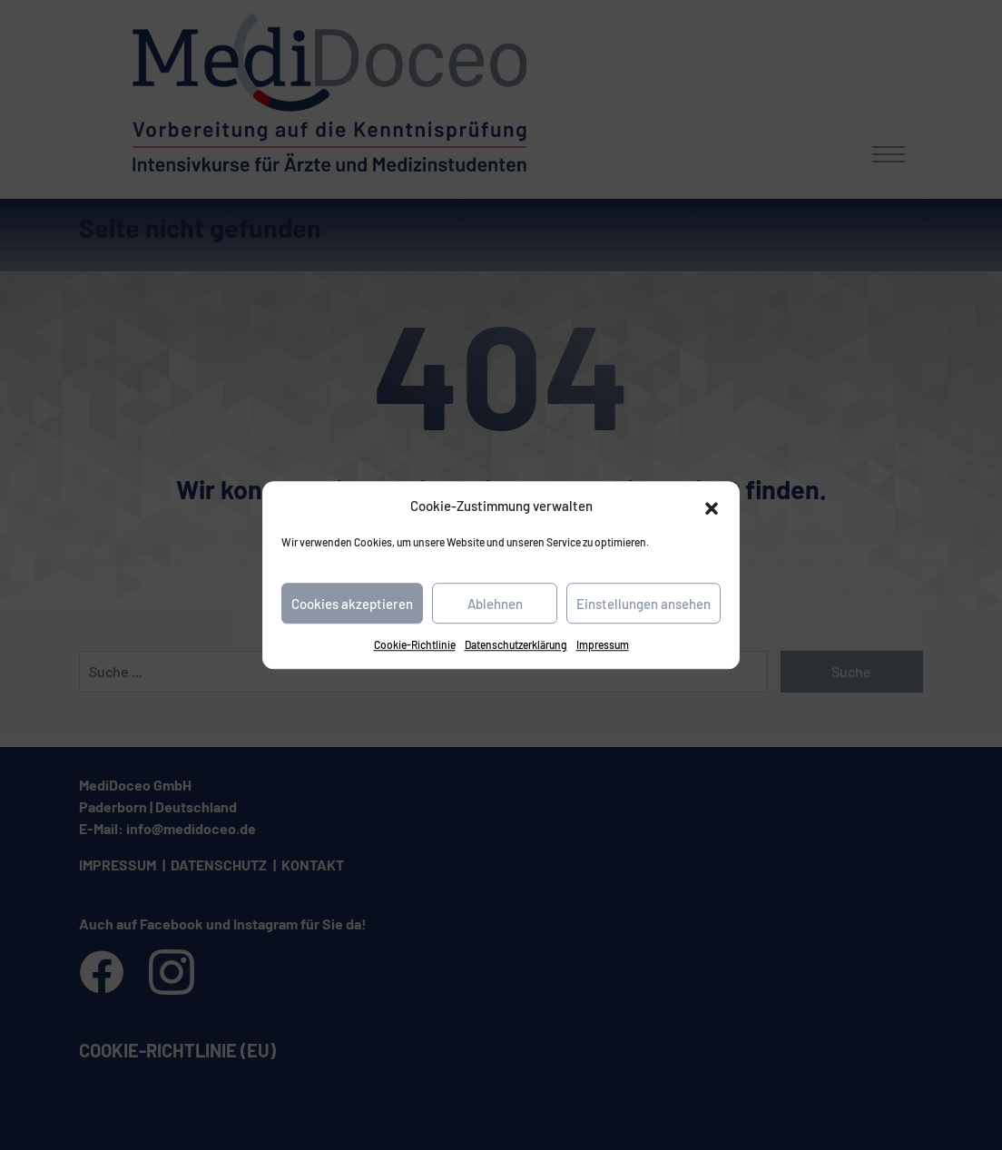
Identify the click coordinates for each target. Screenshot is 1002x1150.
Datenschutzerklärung (516, 644)
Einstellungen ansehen (643, 603)
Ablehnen (495, 603)
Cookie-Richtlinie (415, 644)
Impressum (602, 644)
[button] (711, 505)
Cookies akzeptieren (352, 603)
